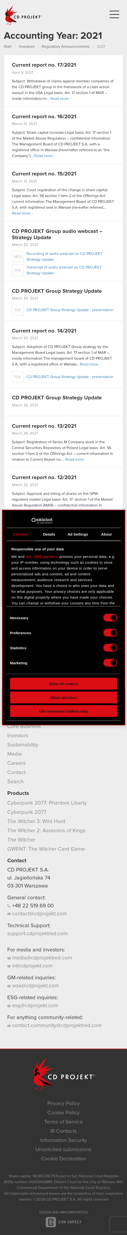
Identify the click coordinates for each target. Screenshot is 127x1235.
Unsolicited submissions (63, 1149)
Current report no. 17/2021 (44, 65)
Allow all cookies (63, 684)
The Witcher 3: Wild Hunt (36, 821)
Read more (59, 99)
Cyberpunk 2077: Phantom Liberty (47, 803)
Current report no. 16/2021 (44, 116)
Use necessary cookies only (63, 711)
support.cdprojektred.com (37, 933)
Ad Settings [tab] (78, 534)
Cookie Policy (63, 1113)
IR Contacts (63, 1131)
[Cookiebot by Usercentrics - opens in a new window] (31, 521)
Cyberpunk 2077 (26, 812)
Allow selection (63, 697)
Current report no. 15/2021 (44, 174)
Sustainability (22, 745)
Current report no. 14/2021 (44, 331)
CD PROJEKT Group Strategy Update (57, 291)
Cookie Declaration (63, 1159)
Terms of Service (63, 1122)
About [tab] (106, 534)
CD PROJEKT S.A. (28, 870)
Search (15, 781)
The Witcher (21, 840)
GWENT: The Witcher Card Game (46, 849)
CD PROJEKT (23, 15)
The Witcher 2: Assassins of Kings (46, 830)
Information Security (63, 1140)
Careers (16, 763)
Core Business (24, 726)
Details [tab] (49, 534)
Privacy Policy (63, 1103)
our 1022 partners (42, 556)
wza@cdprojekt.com (33, 986)
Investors (17, 735)
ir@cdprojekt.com (30, 966)
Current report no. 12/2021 (44, 477)
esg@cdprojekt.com (32, 1005)
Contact (16, 772)
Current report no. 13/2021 (44, 426)
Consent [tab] (20, 534)
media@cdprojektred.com (39, 958)
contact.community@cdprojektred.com (54, 1025)
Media (14, 754)
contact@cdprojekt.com (37, 914)
